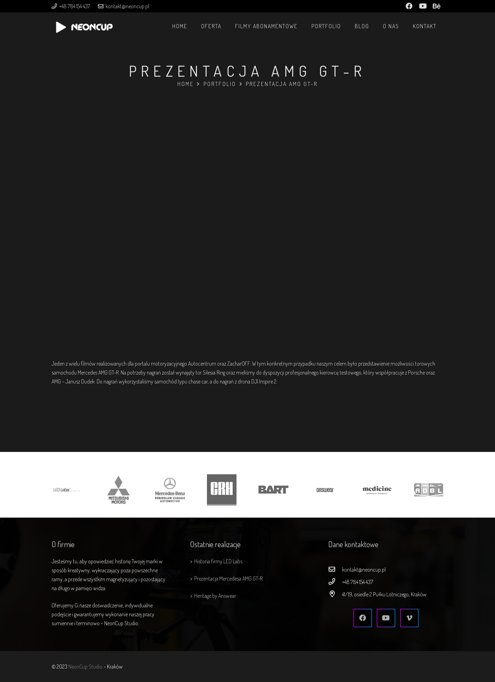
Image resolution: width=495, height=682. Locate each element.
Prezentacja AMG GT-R (282, 83)
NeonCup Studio (85, 666)
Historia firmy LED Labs (218, 561)
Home (185, 83)
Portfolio (220, 83)
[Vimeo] (409, 618)
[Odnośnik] (84, 29)
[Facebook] (362, 618)
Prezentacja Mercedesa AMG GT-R (228, 578)
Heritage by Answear (215, 595)
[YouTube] (386, 618)
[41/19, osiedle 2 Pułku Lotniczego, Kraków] (335, 594)
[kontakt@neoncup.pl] (335, 569)
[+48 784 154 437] (335, 581)
